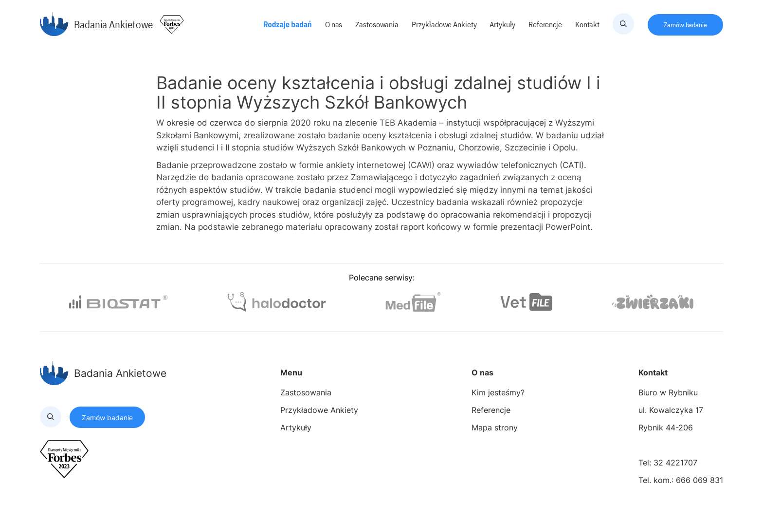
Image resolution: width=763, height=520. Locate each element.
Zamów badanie (685, 24)
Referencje (545, 24)
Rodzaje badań (288, 24)
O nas (334, 24)
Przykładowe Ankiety (445, 24)
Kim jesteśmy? (498, 392)
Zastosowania (377, 24)
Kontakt (588, 24)
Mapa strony (495, 427)
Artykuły (503, 24)
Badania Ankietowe (96, 24)
